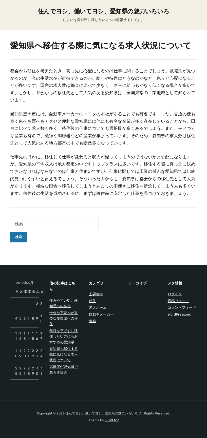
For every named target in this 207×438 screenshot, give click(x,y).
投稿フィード (178, 301)
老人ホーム (98, 307)
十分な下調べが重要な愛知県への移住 (63, 318)
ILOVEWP (112, 420)
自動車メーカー (101, 314)
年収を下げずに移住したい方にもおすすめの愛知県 (63, 336)
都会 (92, 321)
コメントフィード (182, 307)
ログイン (175, 294)
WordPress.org (179, 314)
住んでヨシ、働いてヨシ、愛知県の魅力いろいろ (103, 11)
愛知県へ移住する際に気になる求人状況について (63, 354)
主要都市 (96, 294)
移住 (92, 301)
